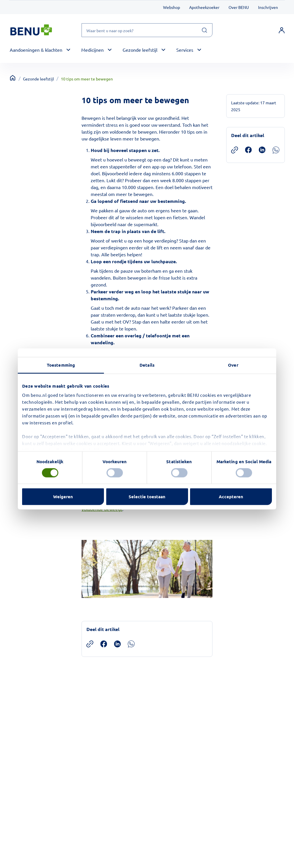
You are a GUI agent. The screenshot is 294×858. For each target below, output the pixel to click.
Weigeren (63, 497)
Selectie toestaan (147, 497)
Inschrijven (268, 7)
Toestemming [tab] (61, 365)
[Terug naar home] (12, 77)
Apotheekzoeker (204, 7)
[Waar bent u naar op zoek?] (147, 30)
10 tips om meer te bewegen (87, 78)
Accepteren (231, 497)
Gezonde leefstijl (38, 78)
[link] (281, 30)
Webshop (171, 7)
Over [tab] (233, 365)
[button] (41, 50)
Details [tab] (147, 365)
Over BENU (239, 7)
